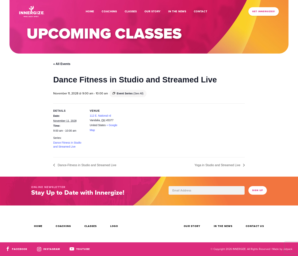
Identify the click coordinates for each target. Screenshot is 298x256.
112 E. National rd (100, 115)
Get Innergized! (263, 11)
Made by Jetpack (282, 249)
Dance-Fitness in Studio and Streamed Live (86, 165)
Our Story (152, 11)
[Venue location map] (146, 130)
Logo (114, 226)
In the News (177, 11)
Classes (131, 11)
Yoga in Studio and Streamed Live (217, 165)
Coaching (109, 11)
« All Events (61, 64)
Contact (200, 11)
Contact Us (255, 226)
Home (90, 11)
